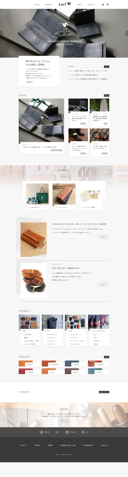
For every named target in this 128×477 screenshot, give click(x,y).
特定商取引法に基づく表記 (67, 460)
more (106, 68)
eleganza (31, 381)
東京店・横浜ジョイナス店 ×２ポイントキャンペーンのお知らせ (92, 72)
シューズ (95, 344)
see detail (97, 252)
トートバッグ (51, 350)
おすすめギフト (35, 211)
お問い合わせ (104, 460)
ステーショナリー (63, 211)
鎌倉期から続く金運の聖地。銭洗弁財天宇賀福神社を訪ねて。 (100, 120)
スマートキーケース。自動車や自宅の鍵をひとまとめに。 (79, 120)
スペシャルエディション (56, 152)
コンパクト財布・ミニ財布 (31, 350)
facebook (45, 447)
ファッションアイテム (99, 340)
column (37, 4)
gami (75, 381)
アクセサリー (97, 350)
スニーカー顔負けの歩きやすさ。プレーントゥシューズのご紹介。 (79, 150)
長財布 (26, 347)
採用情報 (50, 460)
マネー (105, 125)
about (79, 4)
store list (91, 4)
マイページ (103, 4)
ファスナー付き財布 (29, 353)
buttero (76, 374)
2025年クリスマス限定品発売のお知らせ (86, 76)
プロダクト (83, 125)
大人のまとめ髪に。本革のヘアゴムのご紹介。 (100, 149)
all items (64, 178)
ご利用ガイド (23, 460)
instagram (71, 447)
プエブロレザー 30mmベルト (68, 280)
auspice (99, 381)
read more (29, 81)
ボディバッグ (50, 353)
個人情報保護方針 (88, 460)
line (85, 447)
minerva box (55, 374)
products (48, 4)
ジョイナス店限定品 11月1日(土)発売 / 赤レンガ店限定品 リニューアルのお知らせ (92, 80)
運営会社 (37, 460)
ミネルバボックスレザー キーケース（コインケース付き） (77, 235)
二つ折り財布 (27, 344)
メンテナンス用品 (90, 211)
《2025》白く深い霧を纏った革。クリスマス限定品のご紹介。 (39, 149)
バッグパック (51, 347)
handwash (100, 374)
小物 (71, 340)
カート (107, 4)
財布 (24, 340)
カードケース (74, 347)
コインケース (74, 344)
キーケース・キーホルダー (77, 350)
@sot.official (104, 402)
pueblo (30, 374)
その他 (95, 353)
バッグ (48, 340)
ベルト (95, 347)
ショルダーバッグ (52, 344)
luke (52, 381)
